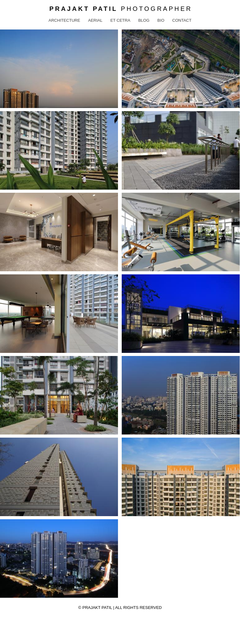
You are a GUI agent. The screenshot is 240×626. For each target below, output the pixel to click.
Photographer (120, 8)
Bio (160, 20)
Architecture (64, 20)
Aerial (95, 20)
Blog (143, 20)
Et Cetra (120, 20)
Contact (182, 20)
